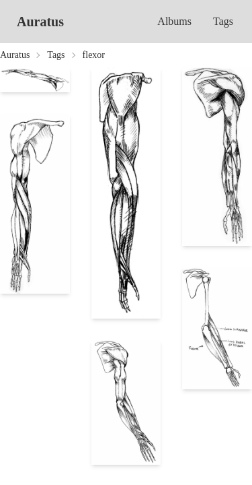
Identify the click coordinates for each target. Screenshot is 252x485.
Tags (223, 21)
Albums (174, 21)
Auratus (40, 21)
